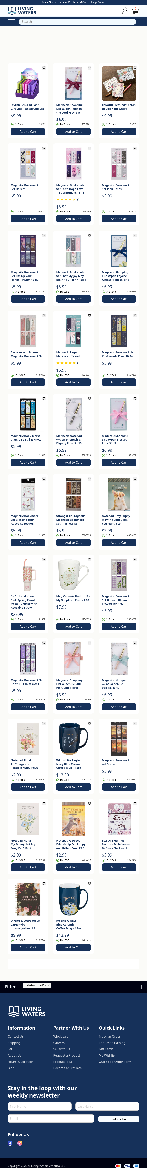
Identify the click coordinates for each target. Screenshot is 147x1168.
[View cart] (135, 10)
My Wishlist (107, 1059)
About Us (14, 1059)
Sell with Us (61, 1053)
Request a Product (67, 1059)
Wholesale (61, 1041)
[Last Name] (107, 1110)
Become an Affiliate (67, 1072)
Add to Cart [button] (27, 131)
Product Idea (63, 1065)
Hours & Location (21, 1065)
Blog (11, 1072)
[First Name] (40, 1110)
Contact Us (16, 1041)
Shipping (14, 1047)
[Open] (77, 22)
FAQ (11, 1053)
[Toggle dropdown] (125, 10)
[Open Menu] (11, 21)
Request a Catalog (112, 1047)
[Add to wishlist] (44, 68)
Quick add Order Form (115, 1065)
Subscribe (118, 1122)
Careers (59, 1047)
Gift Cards (106, 1053)
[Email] (51, 1122)
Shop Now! (97, 2)
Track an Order (110, 1041)
